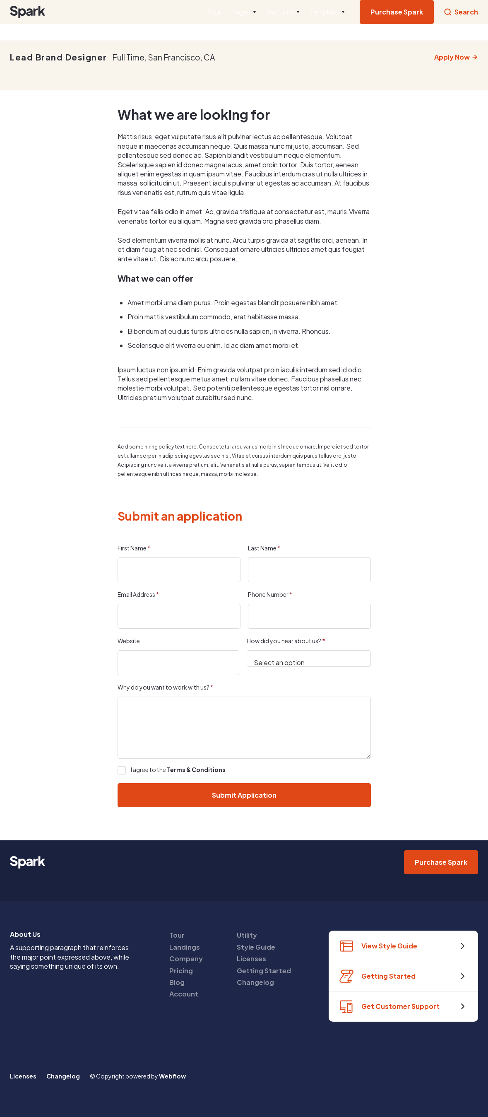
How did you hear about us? (286, 640)
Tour (214, 11)
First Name (134, 548)
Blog (177, 982)
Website (129, 640)
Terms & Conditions (196, 769)
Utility (247, 935)
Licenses (251, 958)
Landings (184, 947)
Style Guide (256, 947)
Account (183, 993)
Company (186, 958)
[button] (243, 12)
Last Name (264, 548)
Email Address (138, 594)
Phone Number (270, 594)
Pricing (181, 970)
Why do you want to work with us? (165, 687)
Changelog (255, 982)
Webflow (172, 1076)
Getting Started (264, 970)
